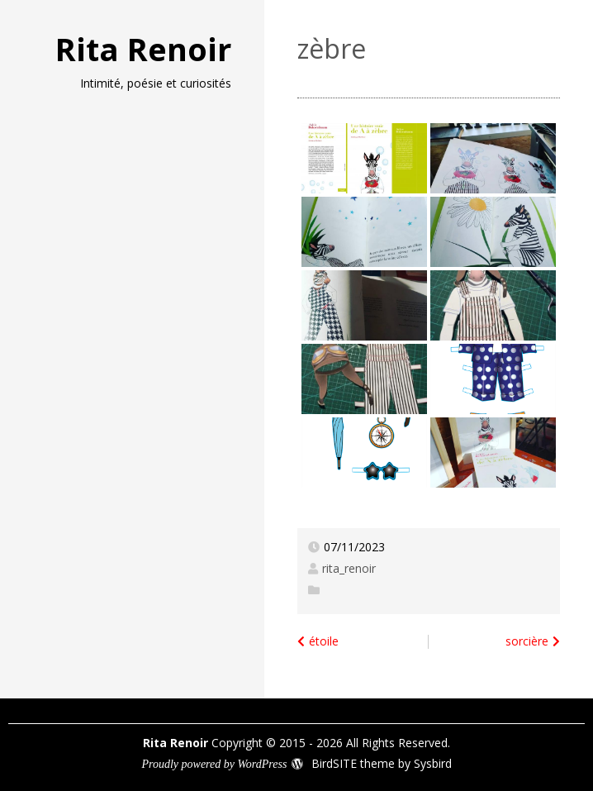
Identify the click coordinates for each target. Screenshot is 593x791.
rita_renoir (349, 568)
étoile (324, 641)
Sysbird (433, 763)
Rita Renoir (143, 48)
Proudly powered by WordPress (214, 764)
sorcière (526, 641)
